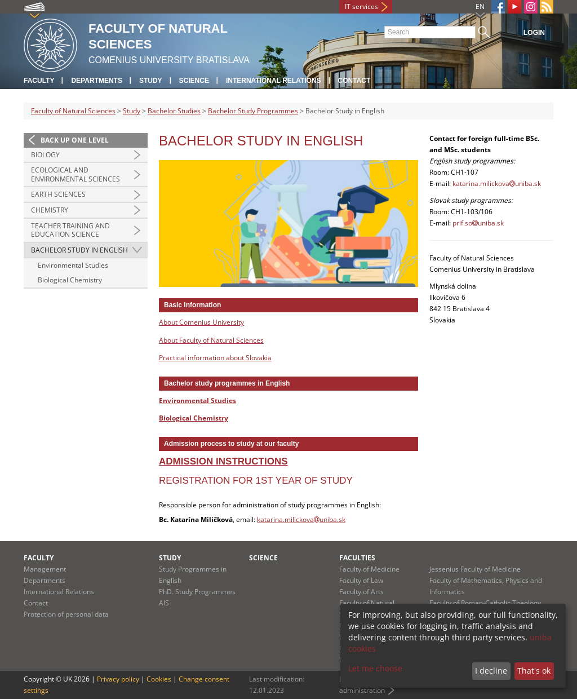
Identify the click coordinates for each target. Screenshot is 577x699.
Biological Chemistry (70, 280)
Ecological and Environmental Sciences (75, 174)
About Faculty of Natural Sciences (211, 340)
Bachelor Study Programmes (253, 111)
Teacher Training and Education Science (70, 230)
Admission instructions (223, 461)
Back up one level (75, 140)
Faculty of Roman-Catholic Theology (485, 603)
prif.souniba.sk (478, 223)
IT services (361, 6)
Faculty (39, 81)
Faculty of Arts (361, 591)
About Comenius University (201, 322)
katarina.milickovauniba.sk (301, 519)
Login (534, 33)
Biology (45, 155)
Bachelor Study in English (79, 250)
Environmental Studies (73, 265)
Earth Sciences (58, 194)
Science (194, 81)
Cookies (159, 679)
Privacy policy (118, 679)
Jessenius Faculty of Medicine (475, 569)
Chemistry (49, 210)
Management (45, 569)
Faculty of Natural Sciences (73, 111)
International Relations (273, 81)
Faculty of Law (361, 580)
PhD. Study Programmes (197, 591)
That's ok (534, 670)
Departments (96, 81)
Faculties (357, 558)
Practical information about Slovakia (215, 357)
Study (150, 81)
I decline (491, 670)
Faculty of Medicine (369, 569)
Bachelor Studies (174, 111)
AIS (164, 603)
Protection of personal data (66, 614)
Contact (354, 81)
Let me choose (375, 668)
